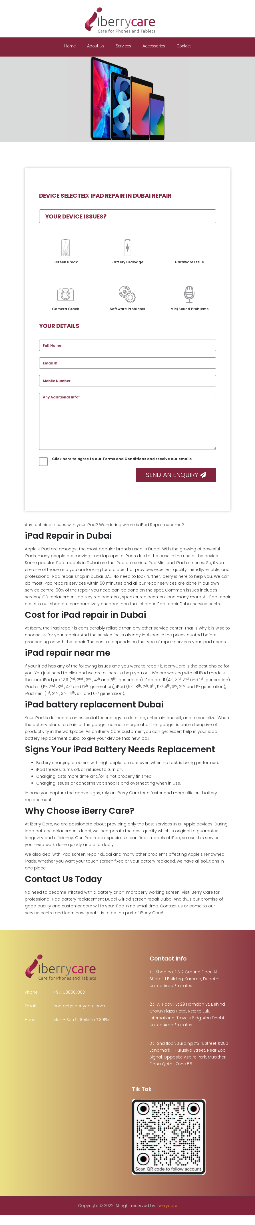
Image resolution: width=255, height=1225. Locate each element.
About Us (95, 46)
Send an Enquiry (176, 474)
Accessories (153, 46)
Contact (183, 46)
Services (123, 46)
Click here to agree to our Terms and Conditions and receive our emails (115, 459)
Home (70, 46)
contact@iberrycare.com (79, 1006)
